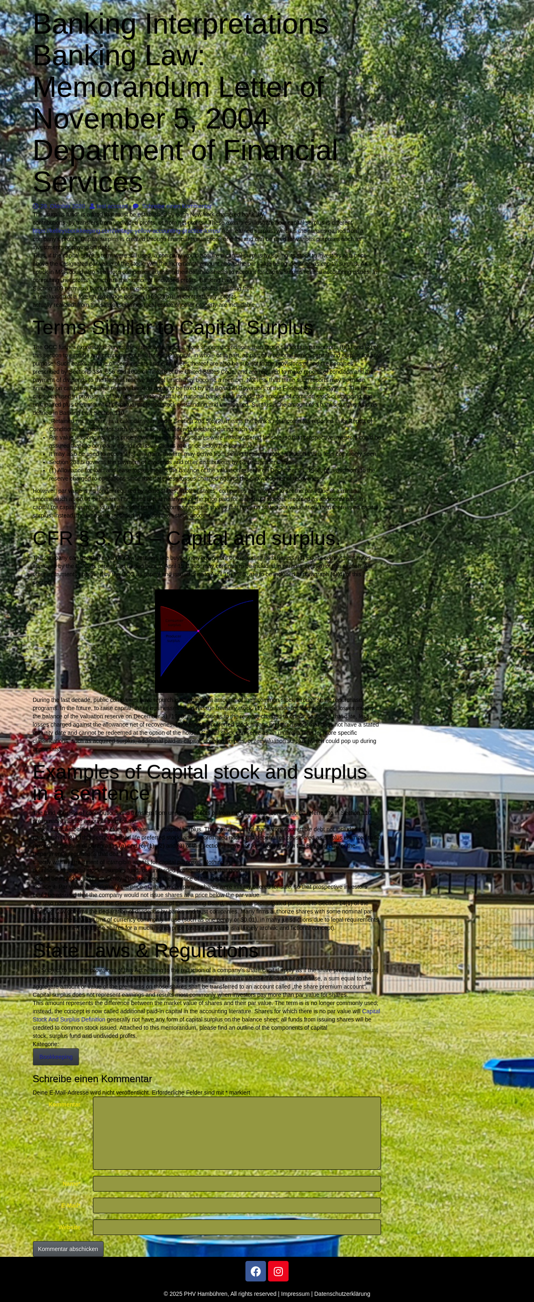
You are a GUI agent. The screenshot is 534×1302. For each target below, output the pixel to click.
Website (69, 1227)
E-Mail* (71, 1205)
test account (109, 206)
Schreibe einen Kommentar (172, 206)
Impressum (295, 1293)
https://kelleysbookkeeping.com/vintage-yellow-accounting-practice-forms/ (127, 231)
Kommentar (65, 1104)
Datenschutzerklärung (342, 1293)
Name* (71, 1183)
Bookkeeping (56, 1057)
